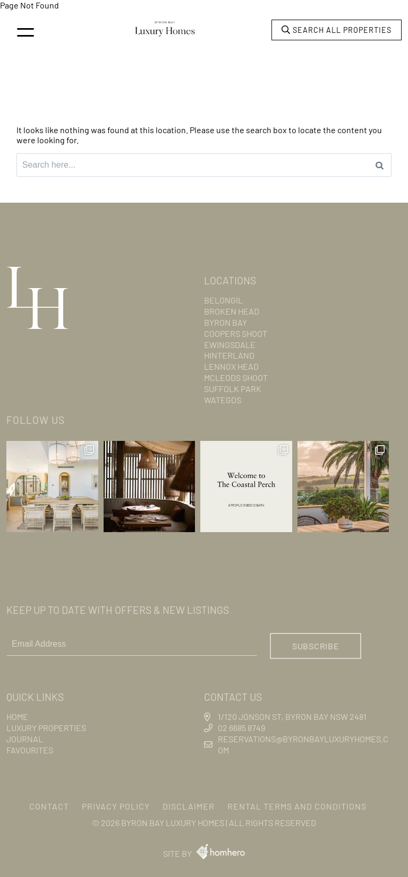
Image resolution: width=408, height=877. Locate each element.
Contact (49, 806)
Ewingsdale (230, 345)
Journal (24, 739)
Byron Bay (225, 322)
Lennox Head (231, 366)
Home (17, 716)
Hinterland (229, 355)
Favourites (29, 750)
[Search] (380, 165)
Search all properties (337, 29)
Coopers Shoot (235, 333)
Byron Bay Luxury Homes (172, 823)
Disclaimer (189, 806)
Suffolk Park (232, 389)
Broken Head (231, 311)
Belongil (223, 300)
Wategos (222, 400)
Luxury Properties (46, 728)
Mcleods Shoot (236, 377)
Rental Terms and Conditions (297, 806)
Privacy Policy (116, 806)
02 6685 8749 (241, 728)
